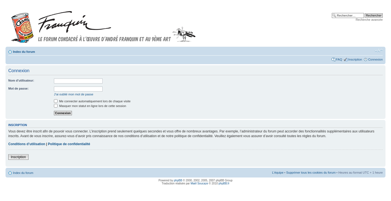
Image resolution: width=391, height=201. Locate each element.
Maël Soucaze (199, 183)
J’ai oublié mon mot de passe (73, 94)
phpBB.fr (224, 183)
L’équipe (277, 172)
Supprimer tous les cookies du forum (311, 172)
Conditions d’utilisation (26, 144)
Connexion (375, 59)
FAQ (339, 59)
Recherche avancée (369, 19)
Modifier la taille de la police (379, 50)
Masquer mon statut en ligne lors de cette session (90, 106)
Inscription (355, 59)
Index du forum (24, 51)
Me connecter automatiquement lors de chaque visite (92, 101)
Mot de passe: (18, 88)
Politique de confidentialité (69, 144)
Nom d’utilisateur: (21, 80)
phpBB (178, 180)
